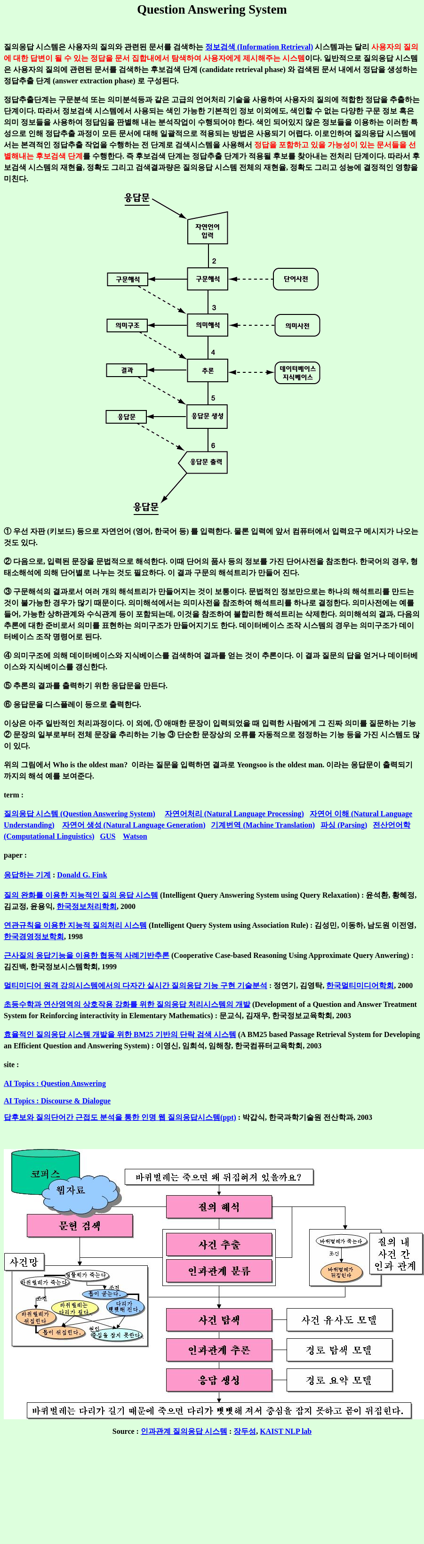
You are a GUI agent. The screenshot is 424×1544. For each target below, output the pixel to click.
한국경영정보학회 (34, 937)
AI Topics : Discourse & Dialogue (57, 1101)
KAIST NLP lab (286, 1431)
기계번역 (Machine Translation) (263, 825)
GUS (107, 836)
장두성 (244, 1431)
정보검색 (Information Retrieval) (259, 47)
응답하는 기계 (27, 875)
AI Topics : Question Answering (55, 1083)
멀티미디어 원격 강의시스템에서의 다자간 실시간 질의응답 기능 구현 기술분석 (135, 985)
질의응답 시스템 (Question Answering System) (79, 814)
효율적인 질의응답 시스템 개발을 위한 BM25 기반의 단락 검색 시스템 (120, 1034)
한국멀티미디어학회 (360, 985)
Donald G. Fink (82, 875)
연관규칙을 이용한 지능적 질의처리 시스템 (75, 925)
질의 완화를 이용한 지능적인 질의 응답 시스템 (81, 895)
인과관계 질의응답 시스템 (184, 1431)
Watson (135, 836)
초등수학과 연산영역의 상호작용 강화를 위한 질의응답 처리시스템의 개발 (127, 1004)
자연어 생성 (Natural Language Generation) (134, 825)
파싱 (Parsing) (343, 825)
